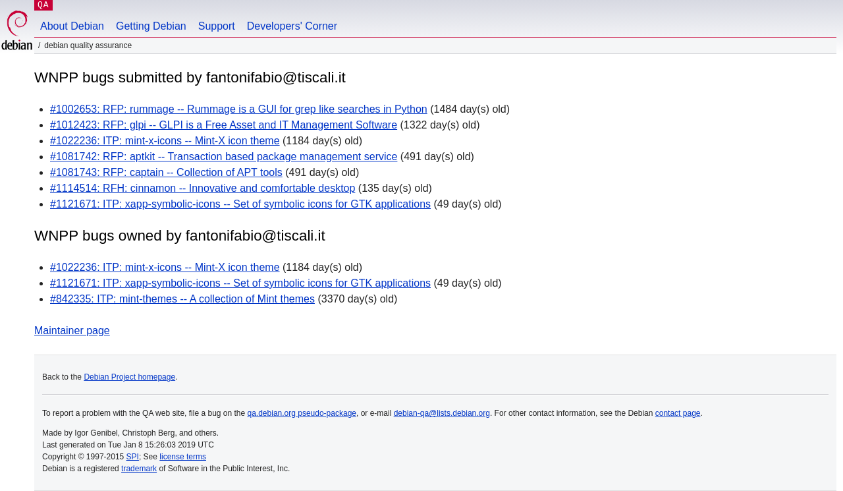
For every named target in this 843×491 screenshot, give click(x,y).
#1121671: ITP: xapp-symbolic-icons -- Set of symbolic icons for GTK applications (240, 204)
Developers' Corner (292, 26)
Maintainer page (72, 330)
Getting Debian (151, 26)
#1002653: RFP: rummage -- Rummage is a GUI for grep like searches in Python (238, 109)
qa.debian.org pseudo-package (302, 413)
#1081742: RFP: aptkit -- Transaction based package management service (223, 156)
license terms (182, 456)
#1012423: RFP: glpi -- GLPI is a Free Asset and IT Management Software (223, 124)
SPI (132, 456)
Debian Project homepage (129, 377)
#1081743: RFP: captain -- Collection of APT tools (166, 172)
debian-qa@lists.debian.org (442, 413)
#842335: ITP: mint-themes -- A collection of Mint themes (182, 298)
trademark (139, 468)
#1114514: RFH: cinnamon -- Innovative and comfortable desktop (202, 188)
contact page (678, 413)
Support (216, 26)
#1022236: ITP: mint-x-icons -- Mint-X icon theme (165, 140)
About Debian (72, 26)
